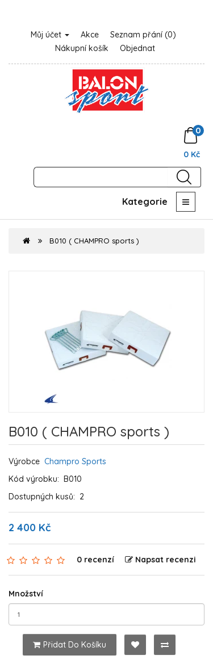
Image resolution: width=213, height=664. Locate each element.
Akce (90, 35)
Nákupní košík (81, 48)
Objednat (137, 48)
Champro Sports (75, 461)
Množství (26, 594)
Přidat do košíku (69, 645)
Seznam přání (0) (143, 35)
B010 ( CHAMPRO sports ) (94, 240)
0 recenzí (95, 559)
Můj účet (50, 35)
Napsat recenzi (160, 559)
